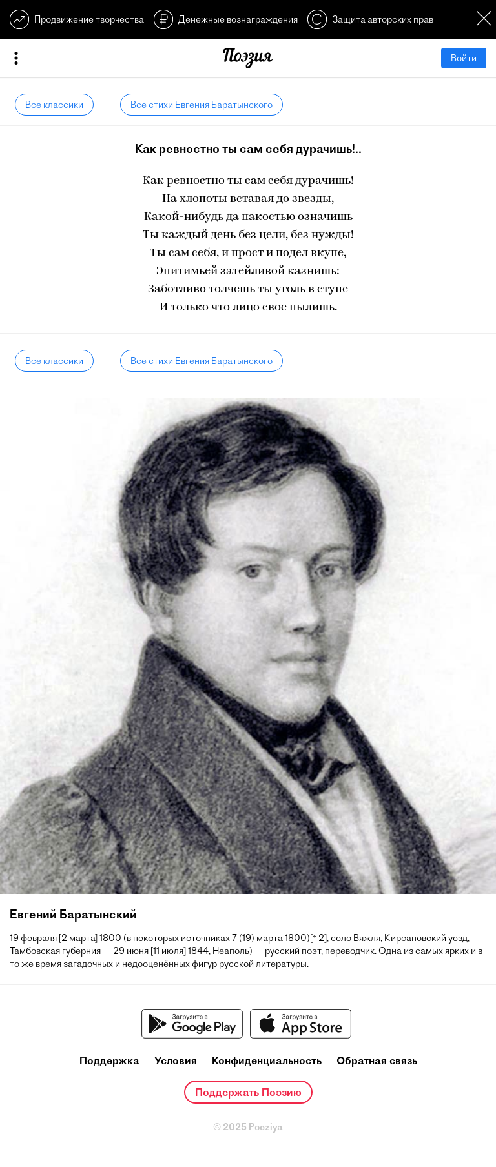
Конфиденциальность (267, 1060)
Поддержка (109, 1060)
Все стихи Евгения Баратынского (201, 104)
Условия (175, 1060)
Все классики (54, 104)
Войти (464, 58)
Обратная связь (376, 1060)
